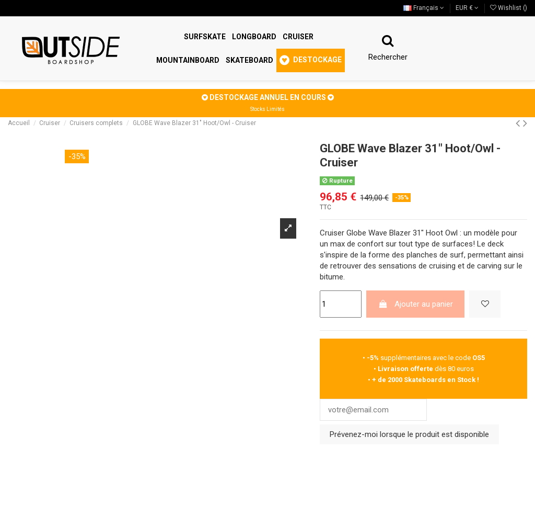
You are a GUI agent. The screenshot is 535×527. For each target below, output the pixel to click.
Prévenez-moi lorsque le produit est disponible (409, 435)
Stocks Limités (267, 109)
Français (423, 8)
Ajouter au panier (415, 304)
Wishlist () (508, 8)
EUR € (467, 8)
